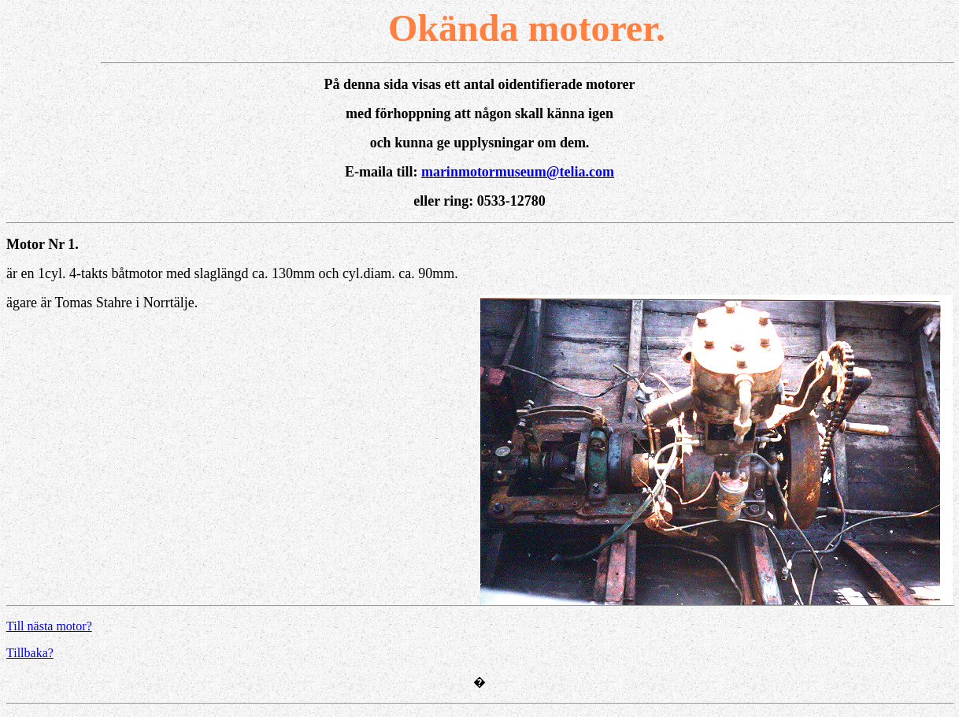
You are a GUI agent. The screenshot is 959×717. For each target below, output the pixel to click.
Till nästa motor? (49, 626)
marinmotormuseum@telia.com (517, 172)
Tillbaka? (30, 652)
